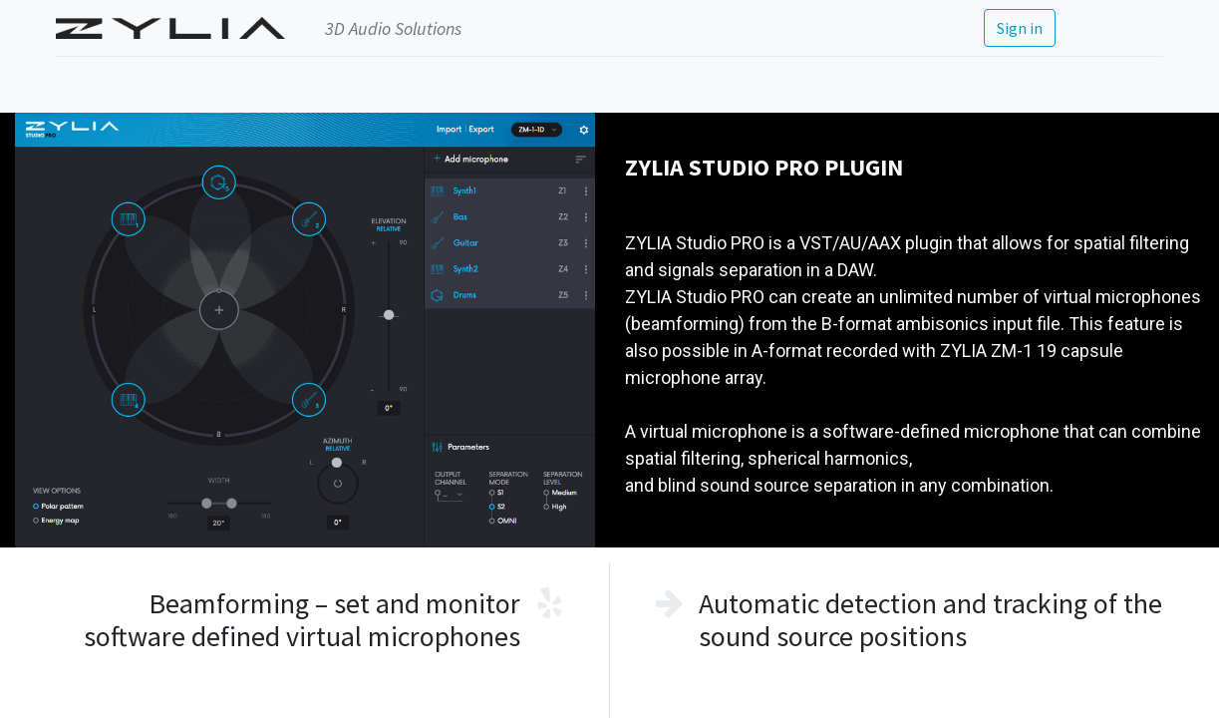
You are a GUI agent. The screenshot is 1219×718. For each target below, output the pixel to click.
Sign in (1020, 28)
